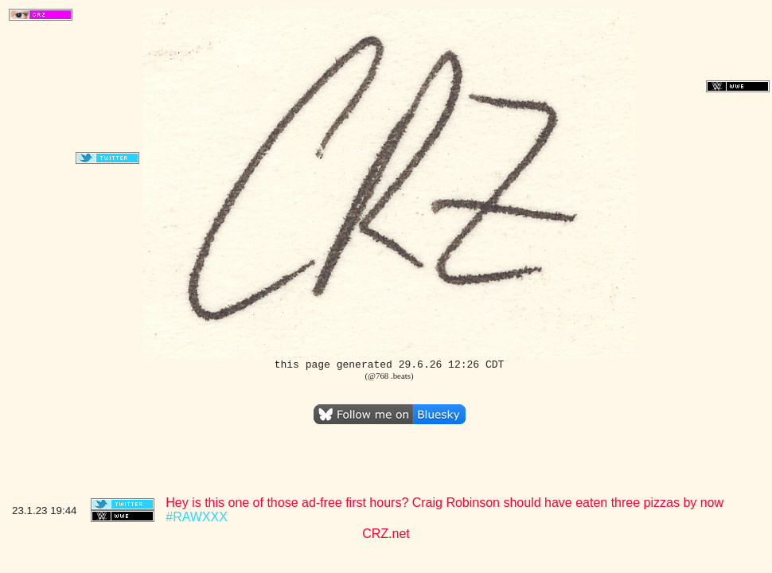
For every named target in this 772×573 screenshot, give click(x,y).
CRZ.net (386, 533)
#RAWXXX (197, 517)
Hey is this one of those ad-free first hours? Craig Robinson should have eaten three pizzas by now (444, 502)
